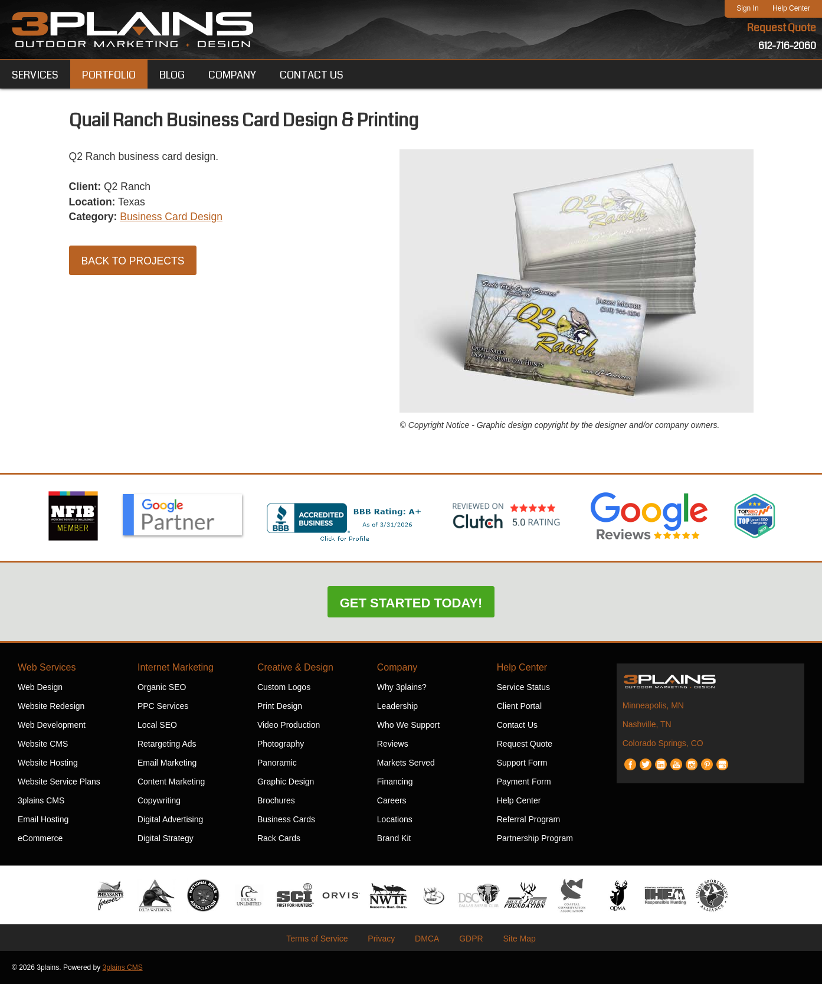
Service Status (523, 687)
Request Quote (781, 28)
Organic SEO (161, 687)
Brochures (276, 800)
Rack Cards (278, 838)
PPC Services (162, 706)
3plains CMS (41, 800)
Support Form (522, 762)
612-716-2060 (787, 46)
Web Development (52, 725)
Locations (394, 819)
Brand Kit (394, 838)
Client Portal (519, 706)
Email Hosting (43, 819)
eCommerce (40, 838)
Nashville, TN (647, 724)
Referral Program (528, 819)
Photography (280, 743)
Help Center (791, 8)
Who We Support (408, 725)
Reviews (392, 743)
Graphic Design (286, 781)
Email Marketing (167, 762)
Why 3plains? (402, 687)
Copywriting (159, 800)
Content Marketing (171, 781)
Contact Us (517, 725)
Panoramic (277, 762)
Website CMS (43, 743)
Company (397, 667)
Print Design (279, 706)
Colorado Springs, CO (663, 743)
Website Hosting (48, 762)
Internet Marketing (175, 667)
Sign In (747, 8)
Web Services (47, 667)
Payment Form (524, 781)
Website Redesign (51, 706)
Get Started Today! (411, 603)
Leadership (397, 706)
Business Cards (286, 819)
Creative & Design (295, 667)
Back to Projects (134, 263)
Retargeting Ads (167, 743)
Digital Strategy (165, 838)
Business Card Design (174, 218)
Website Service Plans (59, 781)
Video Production (288, 725)
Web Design (40, 687)
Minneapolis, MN (653, 705)
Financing (395, 781)
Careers (392, 800)
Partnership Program (535, 838)
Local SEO (157, 725)
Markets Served (406, 762)
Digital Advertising (170, 819)
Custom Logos (283, 687)
